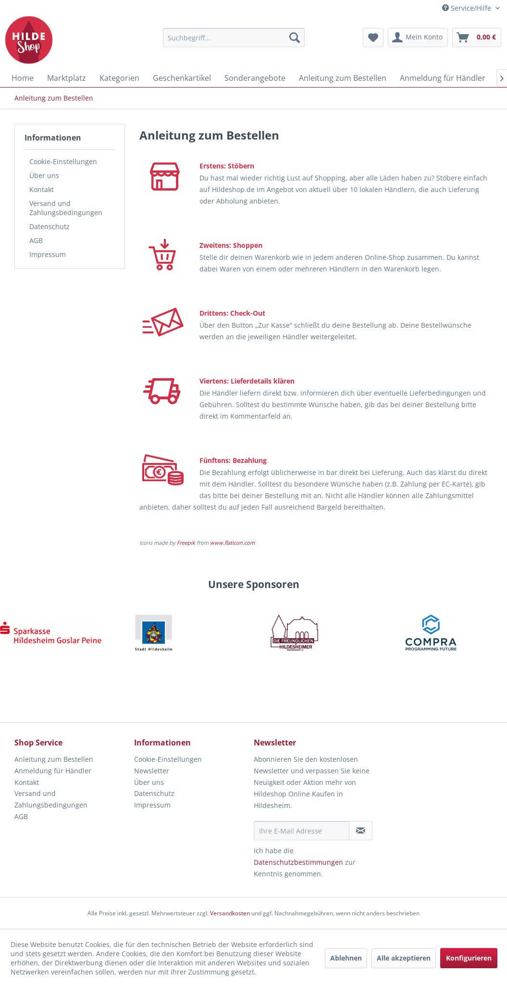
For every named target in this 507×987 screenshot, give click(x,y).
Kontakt (41, 189)
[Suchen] (294, 37)
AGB (36, 240)
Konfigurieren (469, 957)
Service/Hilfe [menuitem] (467, 8)
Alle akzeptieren (404, 957)
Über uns (44, 175)
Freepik (186, 542)
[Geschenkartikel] (182, 78)
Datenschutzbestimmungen (298, 862)
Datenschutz (49, 226)
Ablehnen (346, 957)
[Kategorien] (119, 78)
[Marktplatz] (66, 78)
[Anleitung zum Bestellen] (342, 78)
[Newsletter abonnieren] (361, 830)
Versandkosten (230, 913)
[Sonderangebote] (255, 78)
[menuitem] (234, 37)
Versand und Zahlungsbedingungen (65, 208)
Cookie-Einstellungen (63, 161)
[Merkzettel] (373, 37)
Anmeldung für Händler (52, 770)
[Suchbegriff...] (234, 37)
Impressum (47, 254)
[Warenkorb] (476, 37)
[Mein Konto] (418, 37)
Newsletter (151, 770)
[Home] (22, 78)
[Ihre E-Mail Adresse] (301, 830)
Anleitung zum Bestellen (53, 759)
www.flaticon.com (232, 542)
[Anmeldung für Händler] (442, 78)
